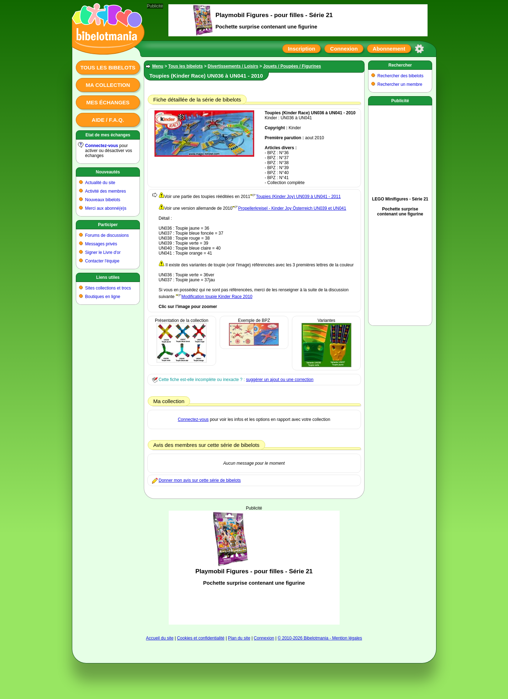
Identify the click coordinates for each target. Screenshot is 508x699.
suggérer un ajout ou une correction (279, 379)
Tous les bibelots (108, 67)
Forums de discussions (107, 235)
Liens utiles (108, 277)
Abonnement (389, 49)
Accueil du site (159, 638)
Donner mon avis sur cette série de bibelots (200, 480)
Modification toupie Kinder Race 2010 (217, 296)
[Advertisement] (254, 568)
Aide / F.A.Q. (108, 120)
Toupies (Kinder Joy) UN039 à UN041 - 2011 (298, 196)
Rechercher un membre (399, 84)
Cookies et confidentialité (200, 638)
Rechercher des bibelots (400, 75)
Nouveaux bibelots (102, 199)
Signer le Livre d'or (103, 252)
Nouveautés (108, 171)
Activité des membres (105, 191)
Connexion (344, 49)
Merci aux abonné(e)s (105, 208)
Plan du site (239, 638)
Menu (157, 66)
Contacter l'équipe (102, 261)
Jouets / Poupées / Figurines (292, 66)
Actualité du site (100, 182)
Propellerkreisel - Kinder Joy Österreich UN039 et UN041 (292, 208)
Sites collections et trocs (108, 288)
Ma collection (108, 85)
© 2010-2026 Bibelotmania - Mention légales (320, 638)
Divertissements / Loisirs (233, 66)
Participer (107, 224)
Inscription (301, 49)
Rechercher (400, 65)
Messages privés (101, 243)
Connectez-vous (101, 145)
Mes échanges (108, 102)
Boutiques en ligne (102, 296)
